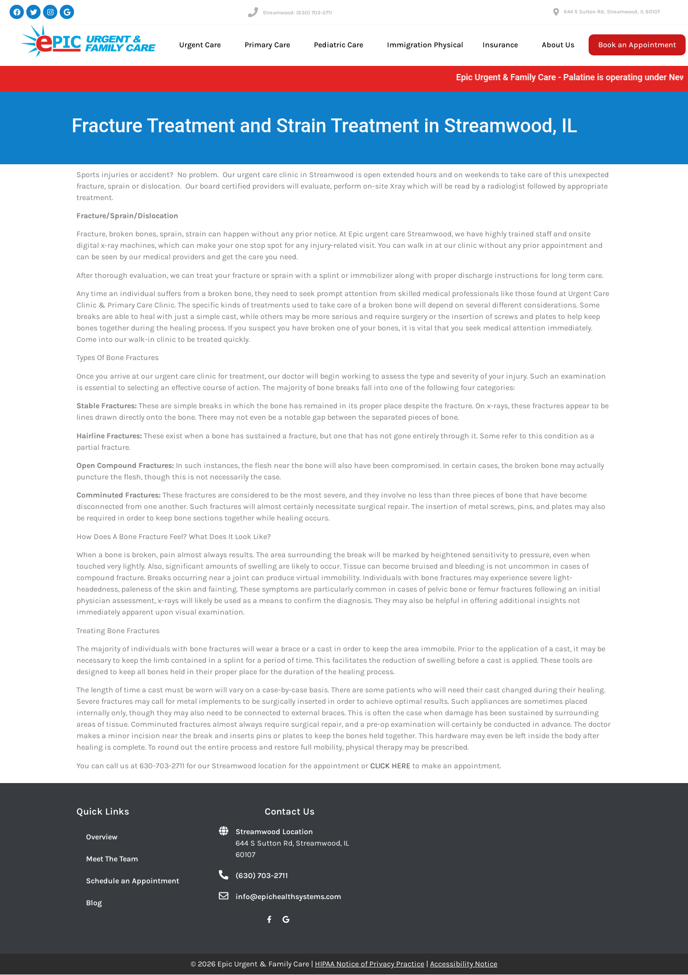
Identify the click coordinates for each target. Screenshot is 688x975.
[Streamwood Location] (223, 831)
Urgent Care (202, 45)
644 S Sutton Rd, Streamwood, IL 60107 (612, 12)
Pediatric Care (341, 45)
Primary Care (270, 45)
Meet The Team (112, 858)
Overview (102, 836)
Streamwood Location (274, 831)
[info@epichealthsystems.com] (223, 896)
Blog (94, 902)
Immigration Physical (425, 44)
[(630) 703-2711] (223, 875)
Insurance (503, 45)
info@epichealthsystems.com (288, 896)
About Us (560, 45)
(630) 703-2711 (262, 875)
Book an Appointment (637, 44)
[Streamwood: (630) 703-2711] (253, 12)
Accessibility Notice (463, 963)
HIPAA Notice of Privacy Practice (369, 963)
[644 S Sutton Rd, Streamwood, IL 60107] (556, 12)
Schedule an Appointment (132, 880)
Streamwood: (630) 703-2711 (297, 13)
